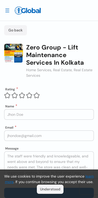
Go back (15, 30)
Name (9, 106)
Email (9, 127)
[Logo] (28, 10)
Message (12, 148)
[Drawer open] (7, 10)
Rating (10, 89)
